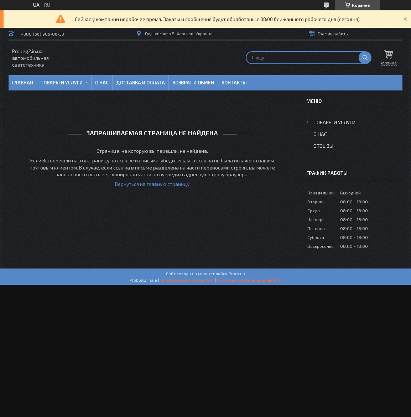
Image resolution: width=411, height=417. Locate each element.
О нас (102, 82)
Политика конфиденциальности (249, 279)
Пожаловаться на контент (187, 279)
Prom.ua (237, 273)
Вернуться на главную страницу (152, 184)
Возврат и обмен (193, 82)
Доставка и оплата (140, 82)
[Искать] (365, 57)
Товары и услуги (62, 82)
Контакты (234, 82)
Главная (22, 82)
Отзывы (323, 146)
